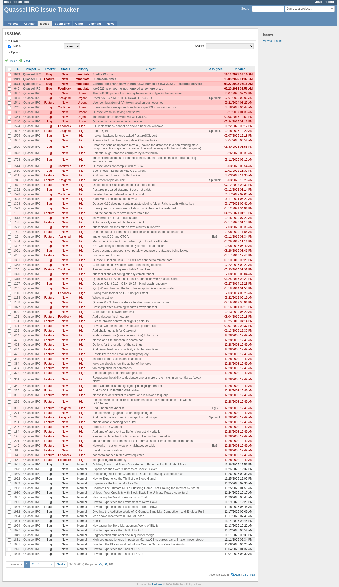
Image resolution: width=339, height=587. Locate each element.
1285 (16, 288)
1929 (16, 525)
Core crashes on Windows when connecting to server (127, 265)
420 (16, 340)
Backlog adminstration (107, 450)
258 (16, 269)
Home (7, 1)
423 (16, 344)
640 (16, 88)
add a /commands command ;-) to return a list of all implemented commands (142, 441)
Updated (239, 69)
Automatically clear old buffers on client (118, 222)
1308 (16, 203)
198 (16, 436)
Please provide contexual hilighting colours (120, 321)
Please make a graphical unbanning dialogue (122, 413)
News (110, 23)
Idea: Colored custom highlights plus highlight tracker (127, 386)
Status (16, 45)
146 (16, 445)
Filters (14, 40)
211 (16, 422)
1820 (16, 146)
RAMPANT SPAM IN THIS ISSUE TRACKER (122, 98)
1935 (16, 502)
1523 (16, 208)
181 (16, 321)
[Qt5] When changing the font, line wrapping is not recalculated (133, 288)
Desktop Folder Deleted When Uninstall (118, 194)
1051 (16, 250)
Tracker (50, 69)
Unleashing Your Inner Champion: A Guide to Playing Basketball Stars (138, 474)
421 (16, 326)
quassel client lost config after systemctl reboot (123, 274)
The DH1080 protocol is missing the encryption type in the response (136, 93)
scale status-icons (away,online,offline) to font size (125, 335)
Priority (83, 69)
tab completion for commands (111, 368)
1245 (16, 107)
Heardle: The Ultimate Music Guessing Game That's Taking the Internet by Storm (145, 488)
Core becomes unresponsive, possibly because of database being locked (140, 250)
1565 (16, 135)
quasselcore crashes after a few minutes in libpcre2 (126, 227)
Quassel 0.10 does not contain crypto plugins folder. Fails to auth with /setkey (143, 203)
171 (16, 316)
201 (16, 441)
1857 (16, 93)
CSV (245, 574)
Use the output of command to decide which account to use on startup (138, 232)
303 (16, 408)
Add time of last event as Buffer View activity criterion (127, 431)
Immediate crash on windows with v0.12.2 (119, 117)
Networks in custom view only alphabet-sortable (123, 445)
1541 (16, 102)
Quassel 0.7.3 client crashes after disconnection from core (130, 302)
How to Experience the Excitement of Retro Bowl (124, 502)
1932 (16, 511)
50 (105, 564)
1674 (16, 84)
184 (16, 431)
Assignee (215, 69)
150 (16, 232)
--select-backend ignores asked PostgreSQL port (124, 135)
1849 (16, 535)
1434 (16, 241)
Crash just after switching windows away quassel (124, 307)
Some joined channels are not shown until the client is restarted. (134, 208)
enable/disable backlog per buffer (114, 422)
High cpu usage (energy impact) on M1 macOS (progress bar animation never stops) (148, 539)
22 (16, 236)
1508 (16, 227)
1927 (16, 530)
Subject (150, 69)
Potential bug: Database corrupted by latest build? (125, 153)
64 (16, 455)
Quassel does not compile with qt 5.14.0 (118, 166)
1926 (16, 549)
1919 (16, 79)
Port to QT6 (100, 131)
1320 (16, 274)
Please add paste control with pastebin (117, 373)
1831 (16, 539)
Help (26, 1)
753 (16, 222)
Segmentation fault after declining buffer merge (123, 535)
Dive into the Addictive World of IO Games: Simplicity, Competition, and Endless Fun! (148, 511)
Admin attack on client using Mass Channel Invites (125, 140)
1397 (16, 246)
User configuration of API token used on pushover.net (127, 102)
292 (16, 401)
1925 (16, 554)
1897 (16, 131)
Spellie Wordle (102, 74)
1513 (16, 218)
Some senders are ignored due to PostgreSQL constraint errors (134, 107)
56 (16, 460)
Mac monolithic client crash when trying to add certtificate (129, 241)
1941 (16, 464)
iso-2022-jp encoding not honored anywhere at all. (127, 88)
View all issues (272, 41)
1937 (16, 497)
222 (16, 330)
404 (16, 368)
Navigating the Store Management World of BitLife (125, 525)
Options (15, 52)
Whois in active (102, 297)
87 (16, 185)
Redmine (157, 584)
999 (16, 312)
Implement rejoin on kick (108, 180)
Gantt (79, 23)
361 (16, 379)
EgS (215, 236)
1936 (16, 507)
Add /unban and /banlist (108, 408)
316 (16, 395)
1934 (16, 521)
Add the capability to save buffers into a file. (121, 213)
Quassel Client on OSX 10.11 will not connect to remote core (132, 260)
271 (16, 413)
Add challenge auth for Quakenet (114, 330)
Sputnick (215, 98)
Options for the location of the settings (117, 344)
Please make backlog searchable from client (121, 269)
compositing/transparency (109, 460)
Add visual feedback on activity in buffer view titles (125, 349)
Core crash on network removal (113, 312)
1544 (16, 166)
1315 (16, 279)
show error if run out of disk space (114, 218)
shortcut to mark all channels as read (116, 359)
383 (16, 359)
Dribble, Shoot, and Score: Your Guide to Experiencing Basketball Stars (139, 464)
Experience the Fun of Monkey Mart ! (116, 483)
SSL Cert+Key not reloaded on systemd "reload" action (128, 246)
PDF (253, 574)
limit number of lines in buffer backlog (116, 175)
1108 (16, 302)
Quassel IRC (32, 74)
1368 (16, 265)
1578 (16, 194)
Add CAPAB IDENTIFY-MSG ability (115, 390)
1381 (16, 260)
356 (16, 390)
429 (16, 354)
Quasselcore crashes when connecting (117, 121)
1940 (16, 474)
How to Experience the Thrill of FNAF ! (117, 530)
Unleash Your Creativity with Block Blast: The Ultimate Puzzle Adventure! (140, 492)
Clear (27, 60)
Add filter (200, 45)
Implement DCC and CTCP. (110, 236)
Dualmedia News (104, 79)
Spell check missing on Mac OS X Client (118, 170)
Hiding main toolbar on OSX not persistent (120, 293)
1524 (16, 126)
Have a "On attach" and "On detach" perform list (124, 326)
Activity (29, 23)
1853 (16, 98)
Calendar (95, 23)
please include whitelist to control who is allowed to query (130, 395)
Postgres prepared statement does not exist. (121, 189)
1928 (16, 469)
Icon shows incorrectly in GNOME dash (118, 516)
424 (16, 349)
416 (16, 255)
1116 (16, 293)
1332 (16, 112)
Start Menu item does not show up (114, 199)
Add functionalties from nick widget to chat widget (124, 417)
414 (16, 335)
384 (16, 363)
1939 (16, 483)
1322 (16, 189)
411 (16, 175)
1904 (16, 516)
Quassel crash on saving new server (116, 112)
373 (16, 373)
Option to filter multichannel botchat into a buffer (124, 185)
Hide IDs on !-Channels (107, 427)
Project (31, 69)
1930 (16, 492)
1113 (16, 297)
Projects (17, 1)
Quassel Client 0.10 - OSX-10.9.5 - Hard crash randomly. (129, 283)
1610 (16, 170)
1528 (16, 199)
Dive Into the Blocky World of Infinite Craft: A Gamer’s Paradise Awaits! (138, 544)
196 (16, 213)
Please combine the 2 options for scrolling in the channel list (131, 436)
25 (100, 564)
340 (16, 386)
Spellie (96, 521)
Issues (44, 23)
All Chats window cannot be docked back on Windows (127, 126)
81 (16, 450)
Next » (61, 564)
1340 (16, 121)
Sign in (319, 1)
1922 (16, 478)
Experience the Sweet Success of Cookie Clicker (124, 469)
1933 (16, 74)
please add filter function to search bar (117, 340)
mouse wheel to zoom (106, 255)
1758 (16, 159)
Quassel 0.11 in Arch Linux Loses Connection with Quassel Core (135, 279)
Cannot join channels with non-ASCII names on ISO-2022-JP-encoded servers (147, 84)
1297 (16, 283)
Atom (237, 574)
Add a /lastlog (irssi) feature (110, 316)
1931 (16, 544)
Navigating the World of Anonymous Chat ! (120, 497)
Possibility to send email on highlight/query (120, 354)
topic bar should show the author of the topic (121, 363)
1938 (16, 488)
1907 (16, 140)
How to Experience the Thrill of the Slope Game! (124, 478)
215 (16, 427)
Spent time (62, 23)
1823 (16, 153)
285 (16, 417)
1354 (16, 117)
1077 (16, 307)
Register (329, 1)
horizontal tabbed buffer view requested (118, 455)
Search (245, 8)
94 (16, 180)
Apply (13, 60)
